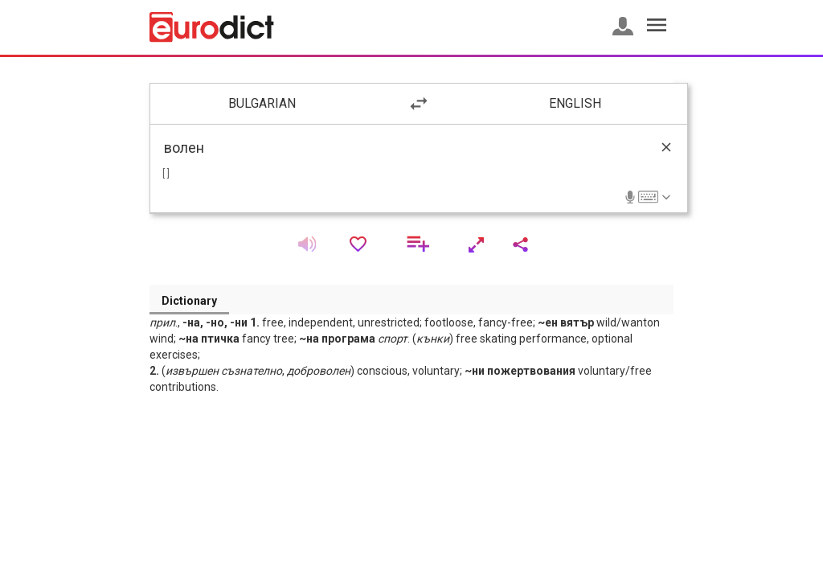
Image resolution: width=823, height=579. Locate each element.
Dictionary (189, 300)
